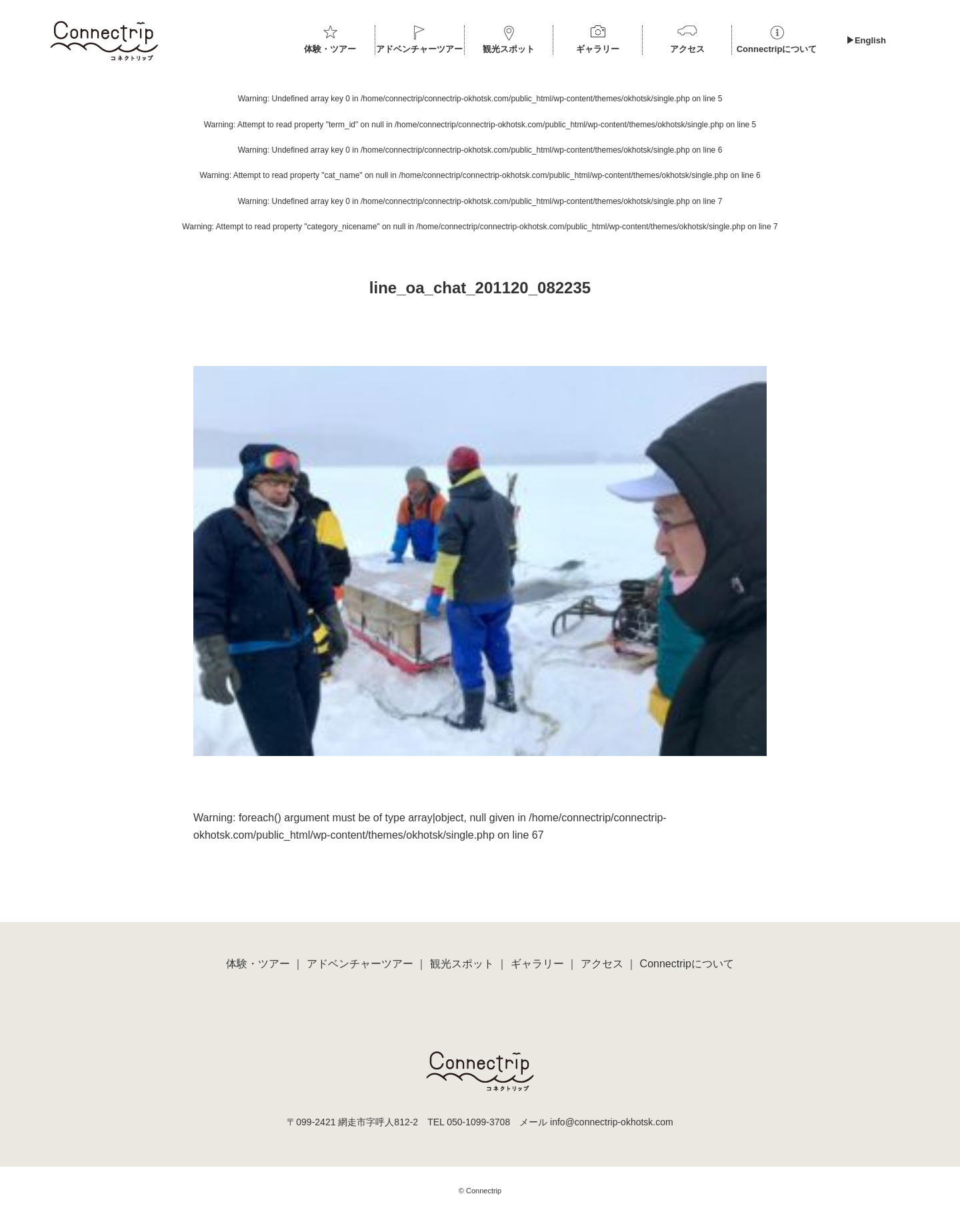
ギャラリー (597, 49)
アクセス (687, 49)
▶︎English (866, 40)
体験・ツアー (330, 49)
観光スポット (509, 49)
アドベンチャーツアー (419, 49)
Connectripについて (777, 49)
